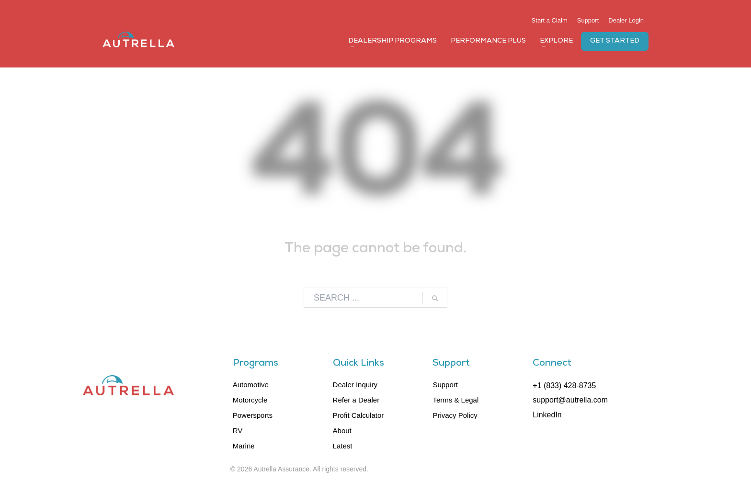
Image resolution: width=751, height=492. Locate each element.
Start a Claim (550, 20)
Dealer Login (626, 20)
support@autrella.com (570, 400)
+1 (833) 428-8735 (564, 385)
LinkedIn (547, 415)
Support (588, 20)
